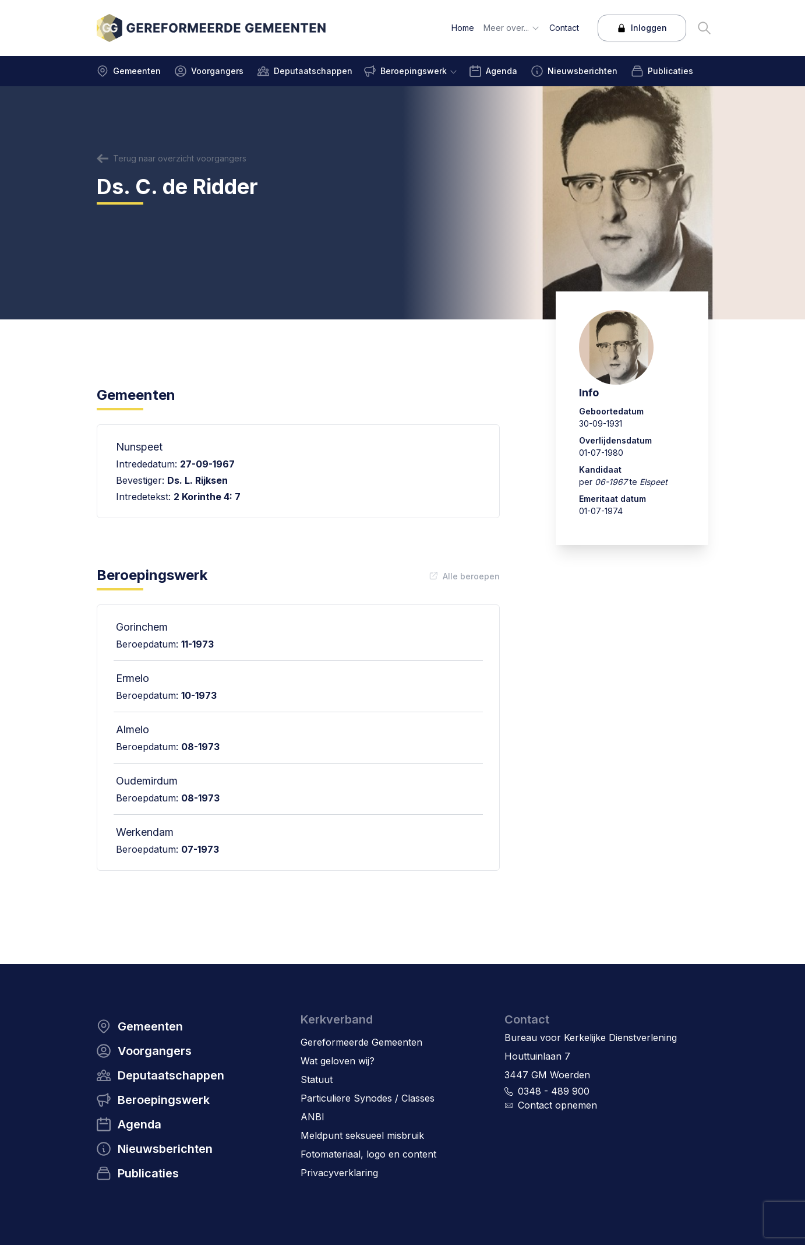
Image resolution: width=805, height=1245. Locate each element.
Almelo (132, 729)
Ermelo (132, 678)
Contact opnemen (557, 1105)
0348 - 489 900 (553, 1091)
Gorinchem (142, 627)
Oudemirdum (147, 781)
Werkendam (145, 832)
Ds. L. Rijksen (197, 480)
